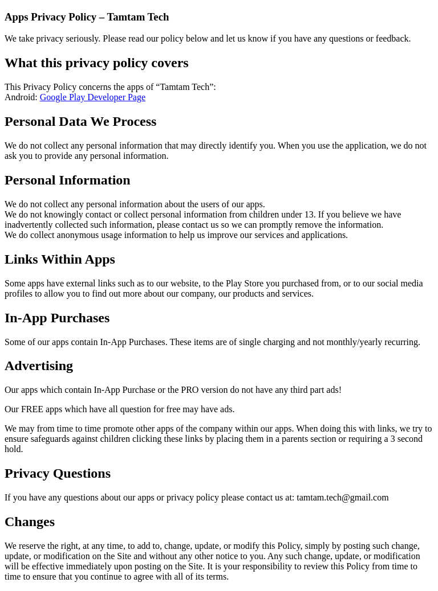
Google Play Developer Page (92, 97)
